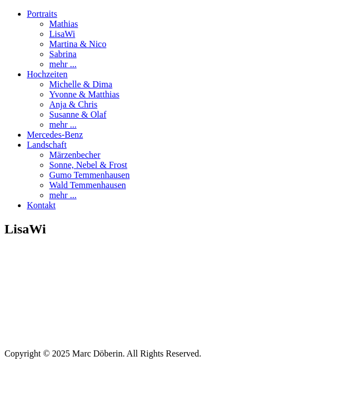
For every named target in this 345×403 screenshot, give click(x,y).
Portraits (42, 13)
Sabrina (63, 54)
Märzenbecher (75, 155)
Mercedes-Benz (55, 134)
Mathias (63, 24)
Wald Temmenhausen (87, 185)
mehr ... (63, 64)
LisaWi (62, 34)
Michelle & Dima (80, 84)
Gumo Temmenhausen (89, 175)
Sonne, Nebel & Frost (88, 165)
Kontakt (41, 205)
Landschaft (47, 144)
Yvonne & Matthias (84, 94)
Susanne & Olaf (77, 114)
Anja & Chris (73, 104)
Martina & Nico (77, 44)
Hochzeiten (47, 74)
